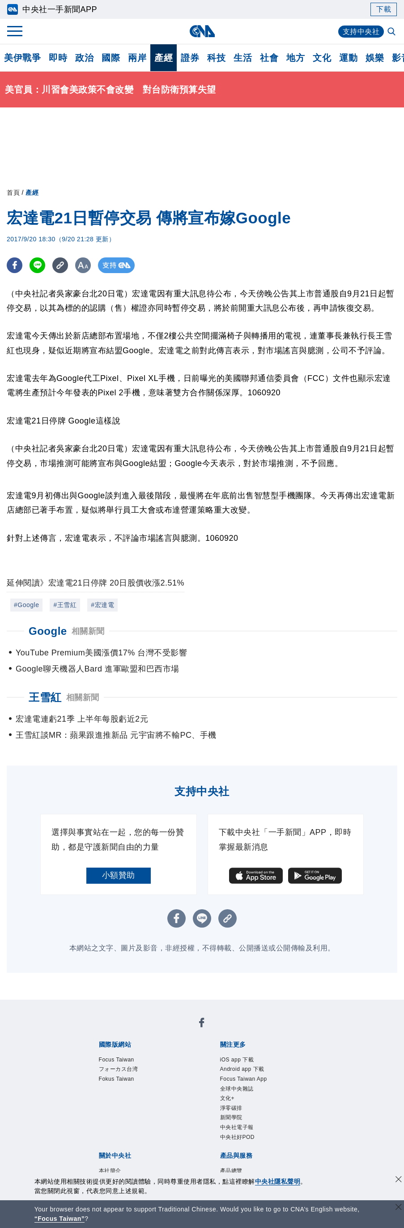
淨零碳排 (231, 1108)
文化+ (227, 1098)
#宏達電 (102, 604)
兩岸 (137, 58)
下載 (383, 9)
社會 (269, 58)
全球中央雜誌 (237, 1089)
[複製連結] (60, 265)
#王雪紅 (65, 604)
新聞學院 (231, 1117)
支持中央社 (361, 31)
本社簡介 (110, 1171)
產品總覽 (231, 1171)
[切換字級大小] (83, 265)
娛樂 (375, 58)
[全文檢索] (392, 32)
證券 (190, 58)
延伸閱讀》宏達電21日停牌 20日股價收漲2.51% (95, 582)
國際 (111, 58)
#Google (26, 604)
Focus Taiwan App (243, 1079)
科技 (216, 58)
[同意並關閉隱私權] (398, 1180)
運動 (348, 58)
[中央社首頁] (202, 31)
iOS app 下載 (237, 1060)
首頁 (13, 192)
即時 (58, 58)
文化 (322, 58)
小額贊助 (118, 875)
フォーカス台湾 (118, 1069)
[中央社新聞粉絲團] (201, 1024)
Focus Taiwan (116, 1060)
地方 (295, 58)
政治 (84, 58)
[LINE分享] (37, 265)
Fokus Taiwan (116, 1079)
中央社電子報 (237, 1127)
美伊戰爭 (22, 58)
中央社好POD (237, 1137)
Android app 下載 (242, 1069)
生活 (243, 58)
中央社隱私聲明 (278, 1181)
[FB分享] (14, 265)
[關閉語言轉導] (398, 1208)
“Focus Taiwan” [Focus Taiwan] (59, 1218)
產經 (163, 58)
